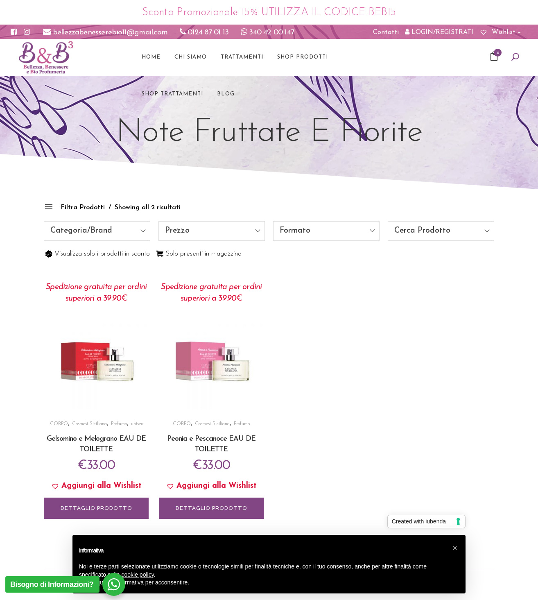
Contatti (386, 32)
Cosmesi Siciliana (89, 423)
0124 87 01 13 (204, 32)
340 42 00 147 (267, 32)
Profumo (119, 423)
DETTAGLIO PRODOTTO (96, 508)
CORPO (59, 423)
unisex (137, 423)
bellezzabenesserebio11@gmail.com (105, 32)
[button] (96, 486)
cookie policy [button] (138, 574)
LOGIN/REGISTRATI (439, 32)
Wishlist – (500, 32)
